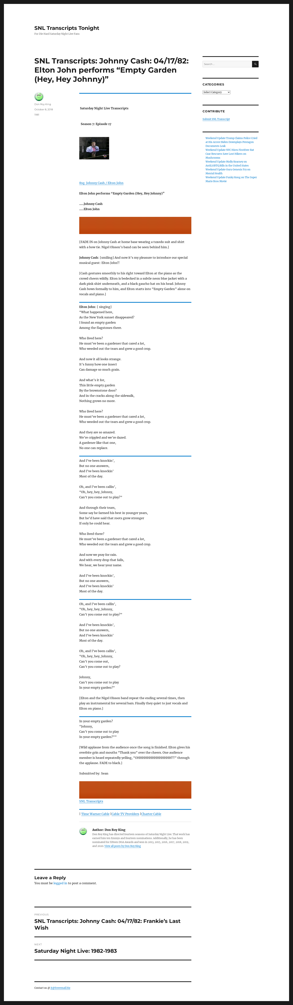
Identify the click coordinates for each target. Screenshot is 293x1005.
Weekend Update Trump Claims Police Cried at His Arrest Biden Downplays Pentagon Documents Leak (231, 142)
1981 (36, 114)
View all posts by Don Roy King (122, 846)
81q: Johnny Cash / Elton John (101, 183)
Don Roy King (42, 104)
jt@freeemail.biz (60, 988)
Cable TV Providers (125, 814)
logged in (60, 883)
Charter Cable (151, 814)
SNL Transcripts (91, 801)
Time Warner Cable (95, 814)
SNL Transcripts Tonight (66, 28)
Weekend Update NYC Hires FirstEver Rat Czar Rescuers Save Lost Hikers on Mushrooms (230, 153)
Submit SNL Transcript (216, 119)
